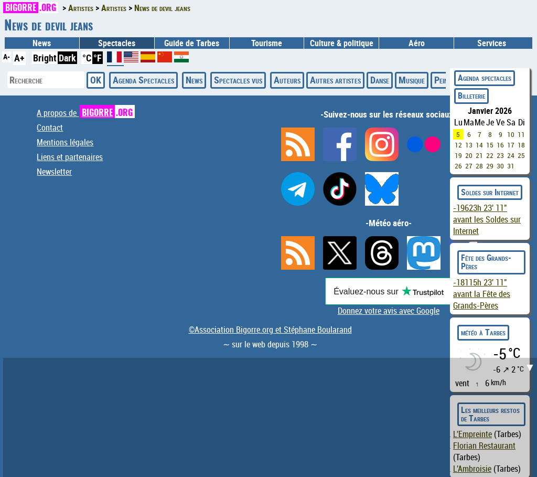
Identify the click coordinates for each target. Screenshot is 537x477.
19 (458, 155)
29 (489, 166)
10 (510, 134)
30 (500, 166)
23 (500, 155)
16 (500, 145)
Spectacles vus (238, 79)
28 (479, 166)
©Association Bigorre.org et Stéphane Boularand (270, 329)
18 (521, 145)
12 (458, 145)
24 (510, 155)
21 (479, 155)
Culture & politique (341, 43)
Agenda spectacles (484, 77)
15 (489, 145)
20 (468, 155)
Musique (412, 79)
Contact (50, 127)
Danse (379, 79)
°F (97, 57)
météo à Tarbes (483, 332)
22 (489, 155)
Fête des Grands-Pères (486, 262)
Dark (67, 57)
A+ (19, 57)
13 (468, 145)
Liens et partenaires (70, 157)
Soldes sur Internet (490, 192)
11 (521, 134)
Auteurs (287, 79)
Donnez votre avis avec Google (388, 310)
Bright (45, 57)
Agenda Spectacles (143, 79)
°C (86, 57)
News (42, 43)
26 (458, 166)
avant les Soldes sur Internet (487, 219)
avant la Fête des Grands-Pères (481, 294)
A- (6, 56)
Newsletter (54, 171)
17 (510, 145)
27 (468, 166)
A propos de (86, 113)
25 (521, 155)
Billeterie (471, 95)
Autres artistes (335, 79)
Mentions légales (65, 142)
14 (479, 145)
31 (510, 166)
